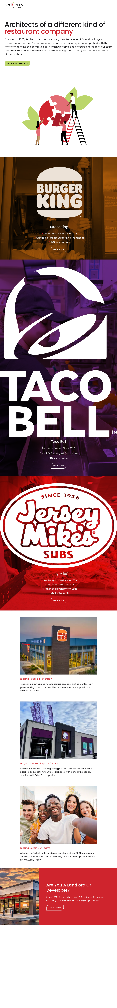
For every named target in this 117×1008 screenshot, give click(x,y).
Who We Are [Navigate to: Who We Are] (12, 957)
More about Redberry (17, 63)
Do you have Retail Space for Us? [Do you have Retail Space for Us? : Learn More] (39, 763)
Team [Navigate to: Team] (9, 964)
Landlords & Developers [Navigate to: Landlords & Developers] (53, 964)
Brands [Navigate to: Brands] (45, 960)
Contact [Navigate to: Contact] (10, 970)
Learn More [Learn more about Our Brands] (58, 249)
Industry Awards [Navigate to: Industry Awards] (13, 960)
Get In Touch (55, 907)
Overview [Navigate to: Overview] (46, 957)
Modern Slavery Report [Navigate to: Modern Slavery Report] (88, 970)
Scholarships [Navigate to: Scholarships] (84, 964)
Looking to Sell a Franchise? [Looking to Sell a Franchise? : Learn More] (36, 678)
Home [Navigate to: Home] (81, 957)
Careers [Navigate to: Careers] (10, 967)
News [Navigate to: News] (80, 960)
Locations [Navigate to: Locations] (82, 967)
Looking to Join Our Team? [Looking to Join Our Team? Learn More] (35, 848)
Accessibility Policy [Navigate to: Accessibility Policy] (86, 973)
